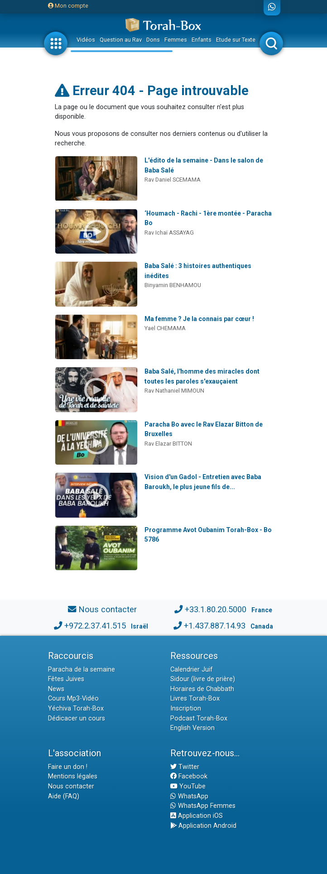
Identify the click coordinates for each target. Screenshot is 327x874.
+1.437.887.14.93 (214, 625)
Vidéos (86, 39)
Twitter (184, 767)
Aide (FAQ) (63, 796)
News (56, 689)
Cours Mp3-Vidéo (73, 698)
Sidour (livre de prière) (202, 679)
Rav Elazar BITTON (168, 443)
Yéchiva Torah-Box (76, 708)
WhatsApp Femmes (203, 806)
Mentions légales (72, 776)
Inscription (185, 708)
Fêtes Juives (66, 679)
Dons (153, 39)
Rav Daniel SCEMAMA (172, 179)
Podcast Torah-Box (198, 718)
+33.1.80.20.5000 (215, 609)
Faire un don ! (67, 767)
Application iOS (196, 816)
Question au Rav (121, 39)
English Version (192, 728)
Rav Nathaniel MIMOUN (174, 390)
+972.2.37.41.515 (95, 625)
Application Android (203, 826)
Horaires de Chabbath (202, 689)
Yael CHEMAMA (165, 328)
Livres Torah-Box (195, 698)
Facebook (188, 776)
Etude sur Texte (235, 39)
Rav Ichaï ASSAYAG (169, 232)
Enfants (202, 39)
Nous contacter (107, 609)
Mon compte (68, 5)
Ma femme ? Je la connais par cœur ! (199, 318)
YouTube (188, 786)
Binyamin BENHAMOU (172, 285)
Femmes (175, 39)
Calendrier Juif (191, 669)
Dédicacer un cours (76, 718)
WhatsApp (189, 796)
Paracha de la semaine (81, 669)
